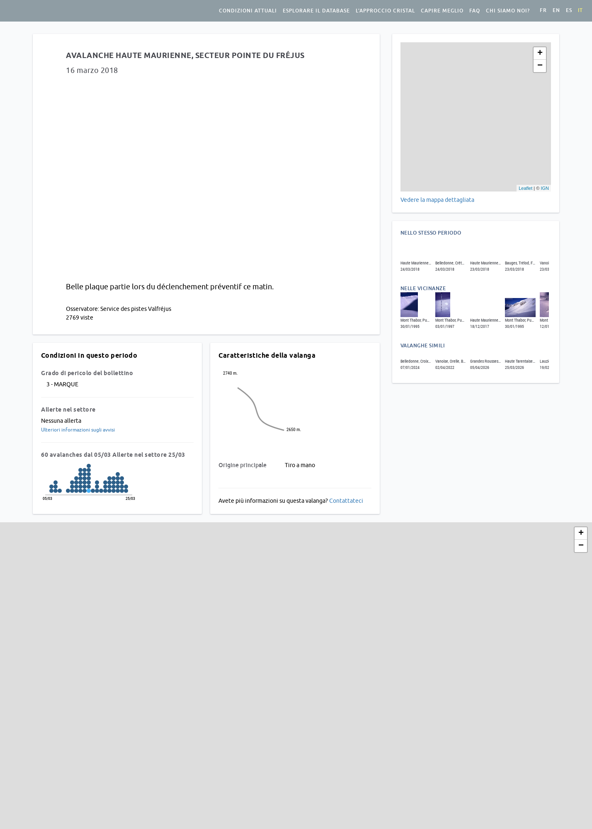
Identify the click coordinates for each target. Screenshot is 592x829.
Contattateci (346, 500)
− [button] (540, 66)
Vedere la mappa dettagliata (437, 199)
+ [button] (540, 53)
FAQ (474, 10)
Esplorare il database (316, 10)
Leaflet (525, 188)
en (556, 10)
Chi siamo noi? (508, 10)
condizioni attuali (248, 10)
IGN (545, 188)
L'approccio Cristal (385, 10)
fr (543, 10)
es (569, 10)
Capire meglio (442, 10)
